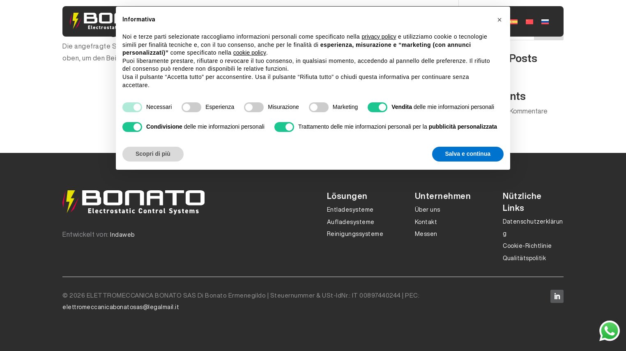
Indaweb (122, 235)
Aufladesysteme (351, 222)
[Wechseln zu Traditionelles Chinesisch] (529, 21)
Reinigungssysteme (355, 234)
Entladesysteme (350, 209)
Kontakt (426, 222)
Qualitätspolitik (524, 258)
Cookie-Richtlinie (527, 246)
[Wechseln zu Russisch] (545, 21)
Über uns (427, 209)
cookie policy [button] (249, 52)
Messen (426, 234)
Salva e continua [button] (467, 153)
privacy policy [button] (379, 36)
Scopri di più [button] (153, 153)
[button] (499, 19)
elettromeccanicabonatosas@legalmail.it (120, 307)
